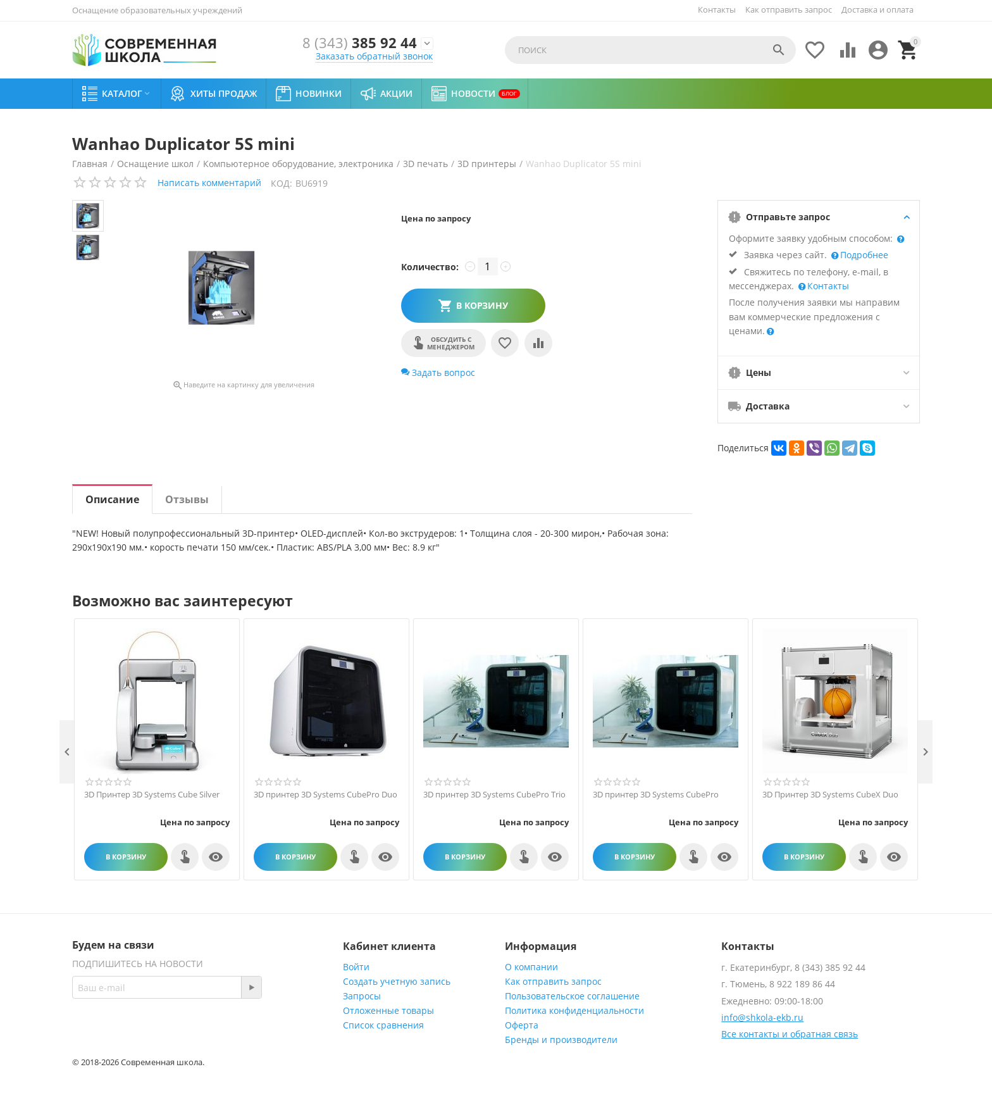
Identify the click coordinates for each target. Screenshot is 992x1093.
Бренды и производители (561, 1040)
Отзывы (187, 499)
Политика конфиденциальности (574, 1010)
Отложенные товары (388, 1010)
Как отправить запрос (788, 9)
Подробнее (863, 255)
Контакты (717, 9)
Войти (356, 967)
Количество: (430, 267)
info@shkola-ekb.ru (762, 1017)
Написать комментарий (209, 183)
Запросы (362, 996)
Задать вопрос (438, 372)
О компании (531, 967)
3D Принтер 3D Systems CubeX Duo (830, 795)
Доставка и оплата (877, 9)
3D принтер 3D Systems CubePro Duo (325, 795)
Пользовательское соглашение (572, 996)
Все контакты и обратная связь (789, 1034)
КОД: (281, 183)
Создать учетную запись (396, 981)
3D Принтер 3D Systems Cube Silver (152, 795)
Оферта (521, 1025)
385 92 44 (359, 43)
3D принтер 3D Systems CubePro (656, 795)
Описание (112, 499)
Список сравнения (383, 1025)
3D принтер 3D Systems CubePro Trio (494, 795)
